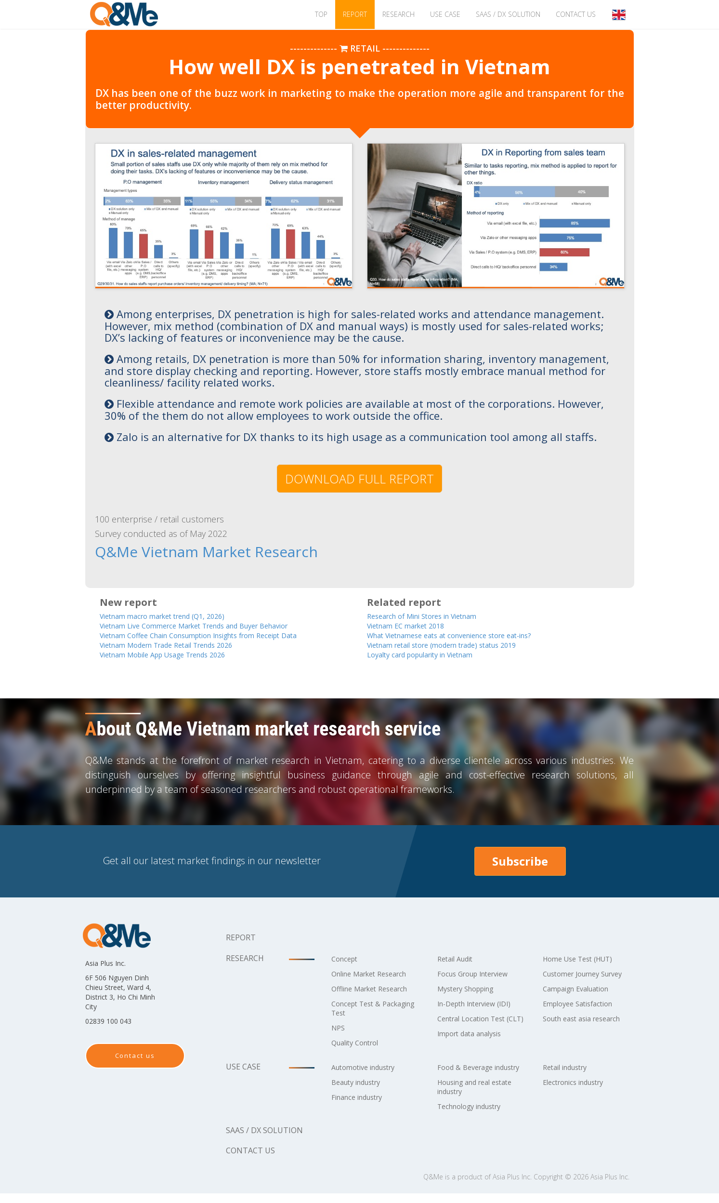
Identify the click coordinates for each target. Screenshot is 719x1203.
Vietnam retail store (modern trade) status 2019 (458, 644)
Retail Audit (457, 959)
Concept (346, 959)
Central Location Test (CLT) (476, 1023)
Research (398, 14)
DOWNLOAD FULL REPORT (359, 478)
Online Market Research (374, 974)
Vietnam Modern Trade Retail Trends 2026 (181, 644)
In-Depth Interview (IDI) (480, 1004)
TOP (321, 14)
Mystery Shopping (470, 989)
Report (355, 14)
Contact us (576, 14)
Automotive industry (368, 1067)
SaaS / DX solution (508, 14)
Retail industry (569, 1067)
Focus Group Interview (478, 974)
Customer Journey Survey (576, 979)
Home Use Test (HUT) (582, 959)
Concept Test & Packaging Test (359, 1008)
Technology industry (474, 1115)
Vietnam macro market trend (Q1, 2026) (175, 614)
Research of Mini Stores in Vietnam (432, 614)
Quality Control (358, 1043)
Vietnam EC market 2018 (414, 624)
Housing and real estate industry (480, 1096)
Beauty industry (360, 1082)
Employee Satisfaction (582, 1013)
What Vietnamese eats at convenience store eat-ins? (464, 634)
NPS (339, 1028)
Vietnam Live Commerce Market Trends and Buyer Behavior (213, 624)
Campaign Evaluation (581, 998)
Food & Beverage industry (468, 1072)
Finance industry (361, 1097)
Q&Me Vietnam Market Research (173, 551)
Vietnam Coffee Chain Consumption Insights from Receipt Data (218, 634)
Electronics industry (578, 1082)
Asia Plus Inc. (512, 1186)
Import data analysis (474, 1043)
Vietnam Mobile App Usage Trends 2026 (177, 654)
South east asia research (587, 1028)
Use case (445, 14)
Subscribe (520, 861)
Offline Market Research (375, 989)
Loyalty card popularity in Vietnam (433, 654)
